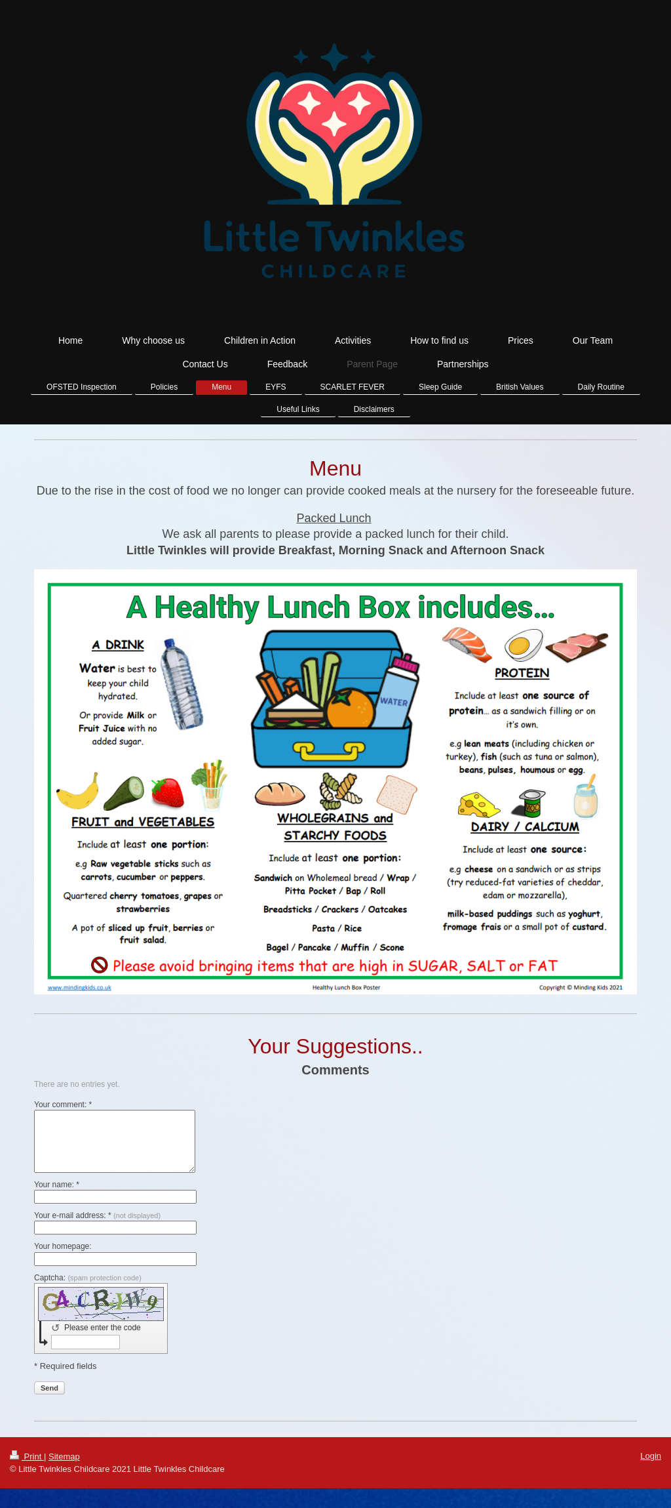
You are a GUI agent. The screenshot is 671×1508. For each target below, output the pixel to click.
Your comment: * (63, 1104)
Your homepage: (63, 1246)
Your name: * (56, 1184)
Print (27, 1456)
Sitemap (64, 1456)
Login (650, 1456)
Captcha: (88, 1277)
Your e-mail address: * (97, 1215)
